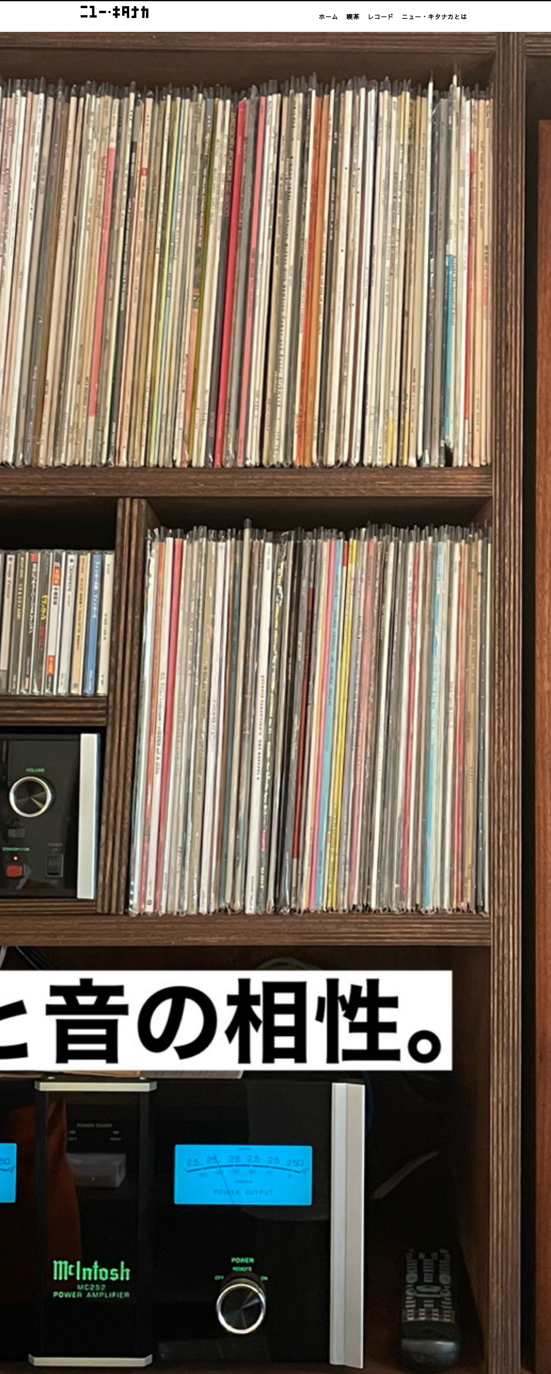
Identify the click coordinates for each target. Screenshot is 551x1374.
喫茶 (352, 16)
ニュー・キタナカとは (434, 16)
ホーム (328, 16)
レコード (381, 16)
